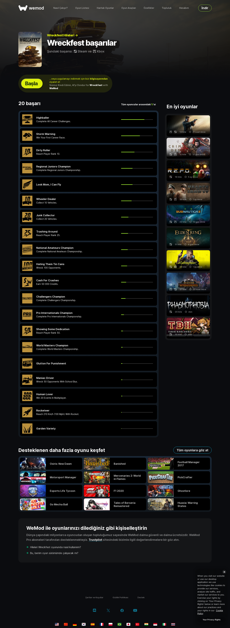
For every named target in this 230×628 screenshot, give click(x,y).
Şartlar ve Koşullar (94, 597)
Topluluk (167, 8)
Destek (141, 597)
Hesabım (184, 8)
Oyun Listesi (82, 8)
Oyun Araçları (128, 8)
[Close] (224, 572)
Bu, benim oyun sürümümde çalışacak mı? (54, 553)
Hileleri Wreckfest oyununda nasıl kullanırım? (55, 547)
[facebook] (122, 611)
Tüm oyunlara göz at (192, 450)
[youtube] (135, 610)
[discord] (94, 611)
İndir (205, 8)
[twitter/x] (108, 611)
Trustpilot (95, 539)
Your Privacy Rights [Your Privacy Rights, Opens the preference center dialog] (211, 619)
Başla (31, 83)
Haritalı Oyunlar (105, 8)
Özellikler (149, 8)
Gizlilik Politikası (120, 597)
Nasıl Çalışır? (60, 8)
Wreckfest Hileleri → (62, 35)
